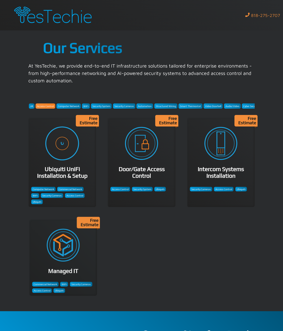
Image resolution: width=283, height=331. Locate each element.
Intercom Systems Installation (221, 162)
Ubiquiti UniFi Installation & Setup (62, 162)
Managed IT (64, 259)
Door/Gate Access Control (141, 162)
